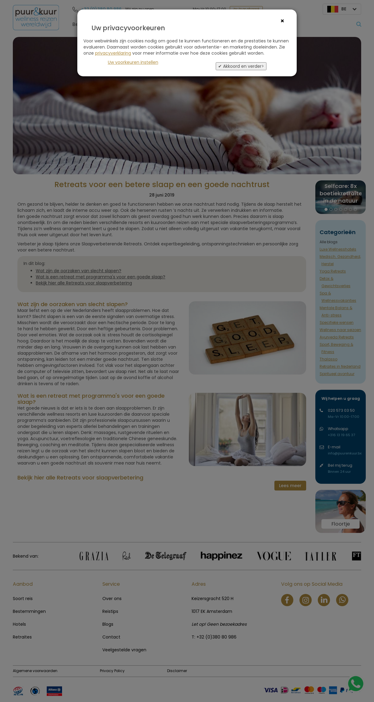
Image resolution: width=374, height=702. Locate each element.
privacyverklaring (113, 53)
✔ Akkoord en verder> (241, 66)
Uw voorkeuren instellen (133, 62)
